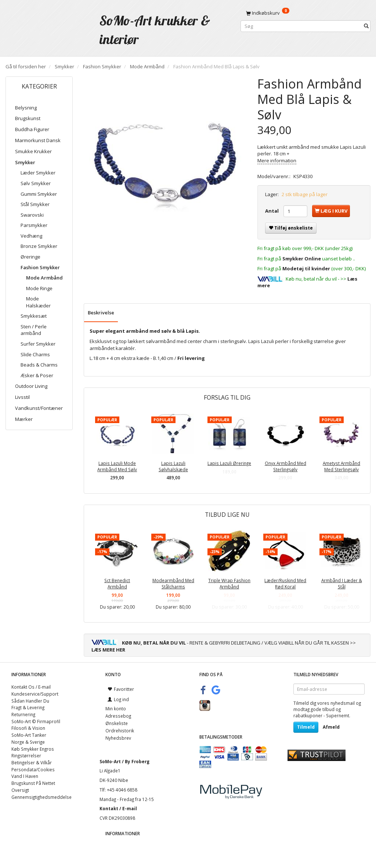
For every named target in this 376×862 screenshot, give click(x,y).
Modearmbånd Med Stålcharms (173, 583)
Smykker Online (301, 258)
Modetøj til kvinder (306, 268)
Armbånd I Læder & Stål (341, 583)
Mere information (276, 160)
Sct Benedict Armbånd (117, 583)
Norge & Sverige (28, 742)
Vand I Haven (24, 776)
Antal (272, 211)
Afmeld (331, 727)
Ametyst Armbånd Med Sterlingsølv (341, 466)
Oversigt (20, 790)
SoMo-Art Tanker (28, 735)
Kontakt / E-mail (118, 808)
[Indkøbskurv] (305, 13)
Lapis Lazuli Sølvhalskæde (173, 466)
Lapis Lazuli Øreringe (229, 463)
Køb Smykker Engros (32, 749)
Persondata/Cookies (33, 769)
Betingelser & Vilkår (31, 762)
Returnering (23, 714)
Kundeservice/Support (34, 694)
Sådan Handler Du (30, 701)
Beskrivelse (101, 312)
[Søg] (366, 26)
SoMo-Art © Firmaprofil (35, 721)
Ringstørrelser (26, 755)
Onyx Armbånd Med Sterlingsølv (285, 466)
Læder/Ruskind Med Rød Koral (285, 583)
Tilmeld (306, 727)
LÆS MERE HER (108, 649)
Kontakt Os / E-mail (31, 687)
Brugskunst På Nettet (33, 783)
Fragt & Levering (27, 707)
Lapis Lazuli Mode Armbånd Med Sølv (117, 466)
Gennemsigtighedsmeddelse (41, 797)
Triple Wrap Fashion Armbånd (229, 583)
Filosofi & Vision (28, 728)
